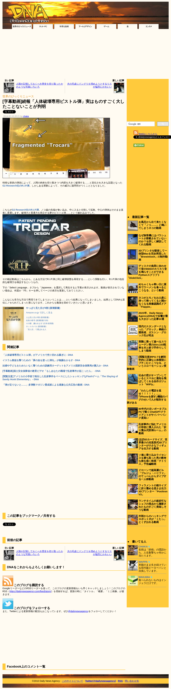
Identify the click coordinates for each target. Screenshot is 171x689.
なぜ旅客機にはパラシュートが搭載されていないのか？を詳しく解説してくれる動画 (152, 240)
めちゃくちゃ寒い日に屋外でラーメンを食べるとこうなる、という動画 (152, 287)
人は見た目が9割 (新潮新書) (37, 317)
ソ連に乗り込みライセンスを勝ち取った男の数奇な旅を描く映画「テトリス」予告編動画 (152, 459)
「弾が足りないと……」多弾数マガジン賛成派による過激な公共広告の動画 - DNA (46, 384)
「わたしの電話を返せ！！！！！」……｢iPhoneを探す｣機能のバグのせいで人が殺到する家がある (147, 396)
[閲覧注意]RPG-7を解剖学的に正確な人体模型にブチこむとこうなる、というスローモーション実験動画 (146, 362)
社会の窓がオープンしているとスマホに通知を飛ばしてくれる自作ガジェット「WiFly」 (152, 380)
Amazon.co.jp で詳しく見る (39, 312)
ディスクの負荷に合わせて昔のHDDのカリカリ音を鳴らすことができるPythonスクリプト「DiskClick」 (147, 271)
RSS (120, 681)
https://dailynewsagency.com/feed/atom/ (30, 591)
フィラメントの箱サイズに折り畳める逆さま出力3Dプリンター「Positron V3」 (153, 490)
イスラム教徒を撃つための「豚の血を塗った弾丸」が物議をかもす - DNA (41, 360)
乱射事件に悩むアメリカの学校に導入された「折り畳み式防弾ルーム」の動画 (152, 429)
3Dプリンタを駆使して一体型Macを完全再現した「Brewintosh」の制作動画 (153, 255)
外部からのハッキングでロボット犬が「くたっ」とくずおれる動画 (152, 519)
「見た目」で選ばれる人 (36, 329)
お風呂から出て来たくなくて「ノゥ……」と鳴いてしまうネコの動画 (152, 225)
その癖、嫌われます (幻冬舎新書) (40, 323)
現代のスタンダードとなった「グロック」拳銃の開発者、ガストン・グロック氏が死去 (152, 331)
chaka (26, 116)
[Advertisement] (85, 54)
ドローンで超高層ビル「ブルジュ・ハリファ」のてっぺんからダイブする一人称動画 (152, 475)
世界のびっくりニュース (18, 96)
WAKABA (144, 577)
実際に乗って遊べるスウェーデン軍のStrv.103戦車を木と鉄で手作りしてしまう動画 (152, 346)
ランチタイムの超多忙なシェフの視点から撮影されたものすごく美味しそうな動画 (152, 505)
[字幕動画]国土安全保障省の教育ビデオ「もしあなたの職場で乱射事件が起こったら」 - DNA (52, 371)
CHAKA (143, 546)
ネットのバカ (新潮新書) (36, 326)
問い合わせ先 (132, 681)
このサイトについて (72, 681)
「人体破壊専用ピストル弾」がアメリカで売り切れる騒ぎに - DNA (38, 355)
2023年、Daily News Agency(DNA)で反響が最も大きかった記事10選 (153, 315)
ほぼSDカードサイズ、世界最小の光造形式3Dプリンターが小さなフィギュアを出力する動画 (153, 444)
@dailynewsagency (78, 611)
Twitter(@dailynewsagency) (100, 681)
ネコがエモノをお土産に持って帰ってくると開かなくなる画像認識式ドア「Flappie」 (152, 302)
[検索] (140, 124)
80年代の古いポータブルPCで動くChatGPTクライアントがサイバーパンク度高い (153, 413)
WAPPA (143, 561)
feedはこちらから (148, 134)
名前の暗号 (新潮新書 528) (37, 320)
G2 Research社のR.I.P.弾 (16, 185)
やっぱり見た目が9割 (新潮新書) (43, 308)
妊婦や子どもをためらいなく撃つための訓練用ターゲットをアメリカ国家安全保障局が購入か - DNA (55, 365)
